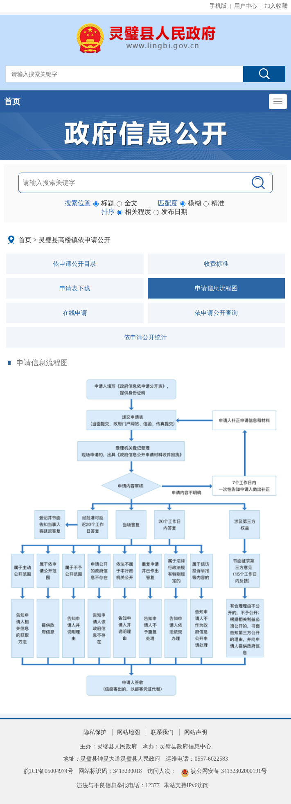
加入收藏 (275, 6)
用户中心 (245, 6)
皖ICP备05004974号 (48, 771)
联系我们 (162, 732)
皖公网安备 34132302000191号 (229, 771)
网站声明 (195, 732)
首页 (12, 101)
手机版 (218, 6)
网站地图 (128, 732)
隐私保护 (94, 732)
